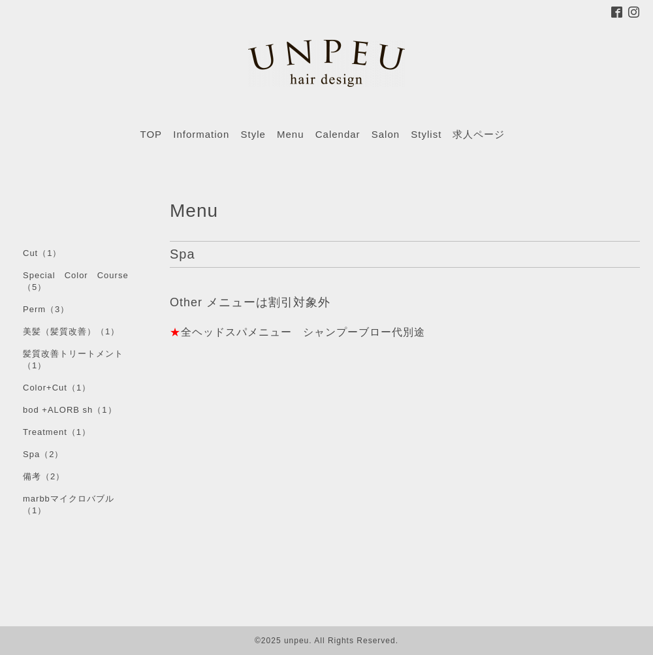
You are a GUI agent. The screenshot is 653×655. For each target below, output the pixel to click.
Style (252, 134)
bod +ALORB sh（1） (70, 410)
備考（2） (44, 476)
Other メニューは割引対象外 (250, 302)
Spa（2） (43, 454)
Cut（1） (42, 253)
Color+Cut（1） (57, 387)
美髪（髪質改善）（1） (71, 331)
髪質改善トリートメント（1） (73, 359)
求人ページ (479, 134)
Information (201, 134)
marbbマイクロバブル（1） (68, 504)
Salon (386, 134)
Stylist (426, 134)
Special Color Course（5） (76, 281)
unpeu (296, 640)
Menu (290, 134)
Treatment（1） (57, 432)
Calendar (337, 134)
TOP (151, 134)
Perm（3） (46, 309)
